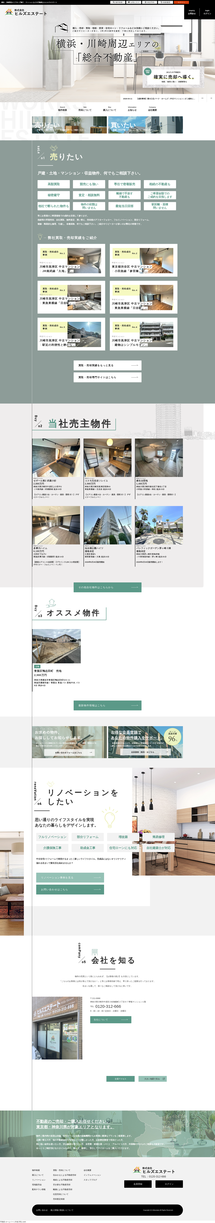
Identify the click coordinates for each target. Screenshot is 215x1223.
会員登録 (138, 1184)
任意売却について (60, 1194)
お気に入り (133, 2)
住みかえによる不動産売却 (64, 1175)
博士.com (22, 1222)
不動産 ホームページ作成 (9, 1222)
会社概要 (87, 1170)
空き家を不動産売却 (61, 1184)
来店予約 (149, 2)
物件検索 (36, 1170)
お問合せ (192, 12)
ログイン (207, 12)
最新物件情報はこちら (92, 705)
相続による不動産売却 (62, 1180)
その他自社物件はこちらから (96, 587)
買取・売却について (61, 1170)
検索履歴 (165, 2)
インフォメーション (92, 1175)
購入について (38, 1175)
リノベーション (39, 1180)
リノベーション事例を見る (57, 877)
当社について (101, 1019)
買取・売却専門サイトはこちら (97, 377)
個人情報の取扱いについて (61, 1210)
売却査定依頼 (59, 1199)
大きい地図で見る (152, 1079)
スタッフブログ (90, 1180)
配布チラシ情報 (39, 1189)
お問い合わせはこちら (54, 889)
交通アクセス (120, 1079)
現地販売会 (37, 1184)
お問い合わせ (42, 1210)
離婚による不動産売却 (62, 1189)
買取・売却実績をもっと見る (96, 365)
